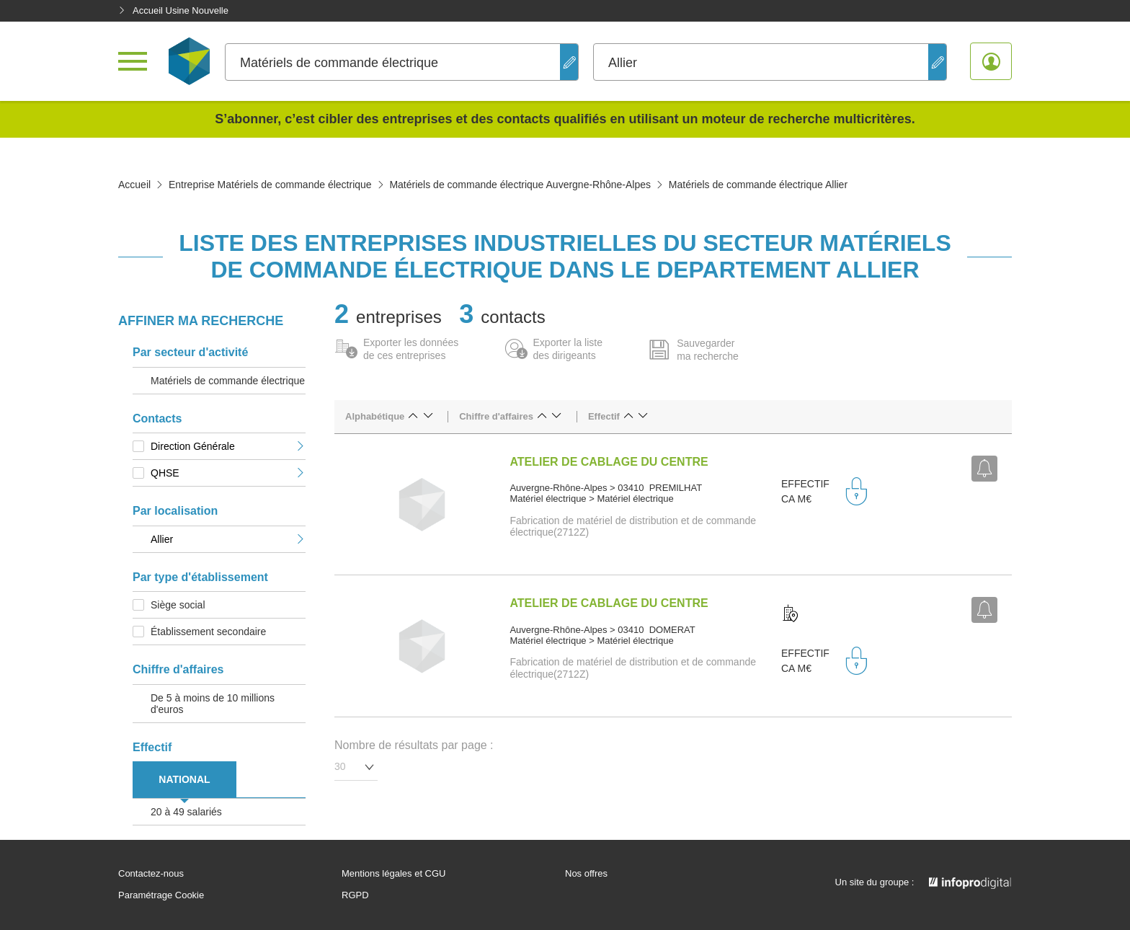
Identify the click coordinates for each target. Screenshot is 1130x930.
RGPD (355, 895)
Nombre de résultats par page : (414, 745)
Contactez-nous (151, 874)
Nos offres (586, 874)
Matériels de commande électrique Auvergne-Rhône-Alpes (520, 184)
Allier (228, 539)
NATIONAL (184, 779)
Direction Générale (228, 446)
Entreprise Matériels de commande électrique (270, 184)
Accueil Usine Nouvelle (173, 10)
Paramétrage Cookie (161, 895)
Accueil (134, 184)
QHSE (228, 473)
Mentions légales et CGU (394, 874)
